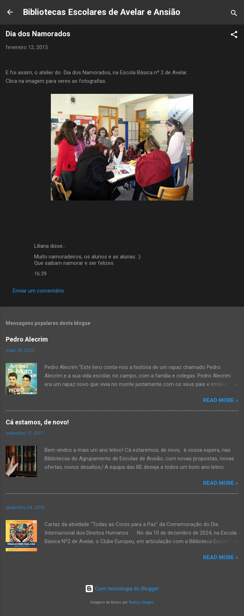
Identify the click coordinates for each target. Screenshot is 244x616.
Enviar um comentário (38, 291)
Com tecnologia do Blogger (122, 588)
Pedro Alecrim (27, 339)
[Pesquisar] (234, 14)
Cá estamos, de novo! (37, 422)
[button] (234, 35)
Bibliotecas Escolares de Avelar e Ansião (101, 12)
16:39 (40, 273)
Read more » (220, 400)
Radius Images (141, 602)
